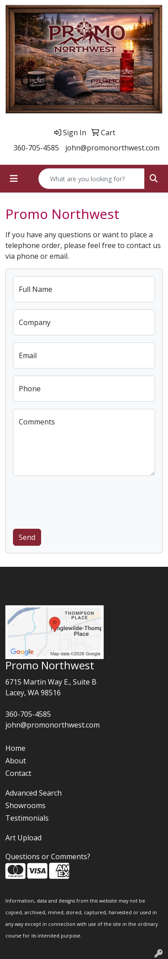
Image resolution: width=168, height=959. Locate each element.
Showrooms (25, 805)
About (15, 761)
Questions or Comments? (47, 856)
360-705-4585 (36, 148)
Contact (18, 773)
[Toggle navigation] (13, 178)
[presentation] (81, 500)
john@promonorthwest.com (112, 148)
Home (15, 748)
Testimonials (27, 818)
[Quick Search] (91, 178)
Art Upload (23, 838)
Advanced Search (33, 793)
